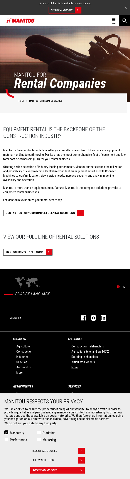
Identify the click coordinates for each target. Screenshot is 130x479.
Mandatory (17, 433)
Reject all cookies (58, 451)
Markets (19, 339)
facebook (81, 318)
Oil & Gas (21, 362)
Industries (22, 357)
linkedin (101, 318)
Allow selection (58, 460)
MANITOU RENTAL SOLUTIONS (29, 252)
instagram (91, 318)
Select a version (66, 10)
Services (74, 386)
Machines (75, 339)
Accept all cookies (58, 470)
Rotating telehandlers (84, 357)
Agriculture (23, 346)
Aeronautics (24, 367)
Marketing (49, 440)
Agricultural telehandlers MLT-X (90, 351)
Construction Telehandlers (87, 346)
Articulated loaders (83, 362)
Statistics (48, 433)
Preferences (18, 440)
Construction (24, 351)
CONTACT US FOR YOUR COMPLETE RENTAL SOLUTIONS (45, 213)
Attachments (23, 386)
